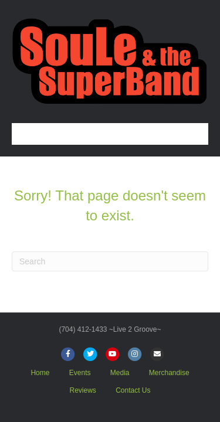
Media (120, 373)
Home (40, 373)
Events (80, 373)
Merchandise (169, 373)
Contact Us (133, 390)
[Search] (110, 261)
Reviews (82, 390)
